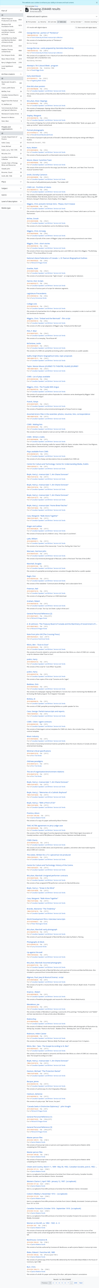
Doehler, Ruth (32, 268)
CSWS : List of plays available (38, 377)
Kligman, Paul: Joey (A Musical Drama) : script (45, 977)
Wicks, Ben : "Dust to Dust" (38, 645)
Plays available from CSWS (37, 451)
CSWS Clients (32, 840)
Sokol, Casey (11, 143)
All (2, 15)
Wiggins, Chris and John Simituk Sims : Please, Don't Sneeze (51, 204)
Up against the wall (34, 952)
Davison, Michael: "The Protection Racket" (44, 1071)
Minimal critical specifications (39, 751)
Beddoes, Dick (32, 684)
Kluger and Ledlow (34, 526)
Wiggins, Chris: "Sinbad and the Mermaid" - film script (48, 318)
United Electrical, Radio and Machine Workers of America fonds (11, 40)
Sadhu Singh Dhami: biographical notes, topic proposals (49, 356)
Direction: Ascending (91, 22)
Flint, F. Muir (32, 331)
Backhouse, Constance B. (37, 1240)
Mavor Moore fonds (11, 59)
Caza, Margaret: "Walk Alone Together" (42, 516)
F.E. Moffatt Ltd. (11, 104)
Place (4, 182)
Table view (62, 22)
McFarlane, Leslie (34, 343)
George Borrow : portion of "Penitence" (43, 33)
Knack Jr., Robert (33, 992)
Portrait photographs (35, 130)
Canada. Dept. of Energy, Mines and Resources (11, 164)
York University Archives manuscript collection (47, 37)
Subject (5, 188)
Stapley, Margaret (34, 116)
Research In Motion (11, 117)
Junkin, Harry (32, 659)
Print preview (31, 22)
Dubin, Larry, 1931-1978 (11, 150)
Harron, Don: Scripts (35, 281)
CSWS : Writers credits (36, 437)
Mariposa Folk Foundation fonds (11, 25)
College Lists (32, 304)
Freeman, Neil (32, 589)
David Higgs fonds (38, 70)
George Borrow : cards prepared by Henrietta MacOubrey (50, 48)
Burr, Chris (31, 1267)
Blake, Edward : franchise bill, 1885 (41, 1252)
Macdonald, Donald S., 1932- (11, 83)
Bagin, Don (31, 576)
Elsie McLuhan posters (36, 86)
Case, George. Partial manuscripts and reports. (46, 711)
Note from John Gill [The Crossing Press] (43, 634)
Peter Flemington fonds (39, 924)
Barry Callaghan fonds (11, 62)
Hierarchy (42, 22)
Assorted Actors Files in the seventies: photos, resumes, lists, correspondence (58, 414)
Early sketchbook (34, 76)
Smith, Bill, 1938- (11, 176)
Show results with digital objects (86, 27)
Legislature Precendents (36, 293)
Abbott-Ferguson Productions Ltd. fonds (11, 20)
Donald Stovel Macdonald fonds (42, 135)
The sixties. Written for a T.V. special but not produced (49, 855)
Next (80, 1283)
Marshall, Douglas (34, 564)
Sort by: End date (76, 22)
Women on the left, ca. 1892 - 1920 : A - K (43, 1223)
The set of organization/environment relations (45, 772)
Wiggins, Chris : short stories (38, 243)
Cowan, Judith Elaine (11, 88)
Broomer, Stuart (11, 172)
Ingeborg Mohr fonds (39, 81)
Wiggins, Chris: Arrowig (36, 231)
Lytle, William (32, 539)
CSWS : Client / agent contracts (39, 722)
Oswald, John (11, 169)
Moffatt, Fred (11, 91)
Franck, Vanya (32, 402)
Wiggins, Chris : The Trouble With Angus (43, 387)
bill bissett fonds (11, 46)
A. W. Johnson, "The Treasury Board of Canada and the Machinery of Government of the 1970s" (62, 624)
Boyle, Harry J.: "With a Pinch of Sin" (41, 803)
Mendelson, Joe (33, 1004)
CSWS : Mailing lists (34, 424)
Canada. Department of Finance (11, 138)
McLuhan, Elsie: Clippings (37, 101)
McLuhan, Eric (11, 153)
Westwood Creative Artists (11, 114)
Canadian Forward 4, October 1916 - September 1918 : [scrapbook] (54, 1208)
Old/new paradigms (35, 761)
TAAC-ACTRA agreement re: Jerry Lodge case (45, 826)
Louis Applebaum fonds (11, 67)
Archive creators (8, 74)
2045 (75, 1283)
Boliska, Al (31, 699)
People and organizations (7, 128)
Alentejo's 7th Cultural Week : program (42, 66)
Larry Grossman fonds (39, 298)
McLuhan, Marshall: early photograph (42, 929)
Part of (4, 10)
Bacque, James (33, 1081)
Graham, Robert (33, 601)
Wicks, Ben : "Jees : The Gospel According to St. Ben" (48, 1046)
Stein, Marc (11, 121)
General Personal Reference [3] (39, 1127)
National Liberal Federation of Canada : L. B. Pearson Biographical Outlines (57, 258)
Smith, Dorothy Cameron (37, 175)
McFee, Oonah (33, 219)
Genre (4, 195)
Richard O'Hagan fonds (39, 263)
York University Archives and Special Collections (11, 109)
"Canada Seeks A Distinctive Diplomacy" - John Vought (49, 1106)
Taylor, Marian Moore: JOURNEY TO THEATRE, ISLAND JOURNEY (52, 366)
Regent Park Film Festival (11, 101)
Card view (52, 22)
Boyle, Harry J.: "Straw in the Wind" (41, 888)
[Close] (97, 2)
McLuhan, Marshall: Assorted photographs (44, 963)
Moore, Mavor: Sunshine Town (39, 160)
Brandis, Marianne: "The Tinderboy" (41, 909)
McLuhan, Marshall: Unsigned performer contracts (47, 876)
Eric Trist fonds (37, 756)
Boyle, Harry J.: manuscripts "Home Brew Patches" (47, 505)
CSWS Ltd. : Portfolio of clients (39, 187)
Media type (6, 208)
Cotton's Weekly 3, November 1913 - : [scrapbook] (47, 1194)
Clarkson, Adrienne (34, 1094)
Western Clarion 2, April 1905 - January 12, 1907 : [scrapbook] (51, 1181)
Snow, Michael (11, 146)
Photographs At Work (35, 942)
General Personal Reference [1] (39, 1117)
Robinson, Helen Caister (36, 1034)
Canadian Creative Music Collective (11, 158)
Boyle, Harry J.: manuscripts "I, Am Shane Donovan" (48, 474)
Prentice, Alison (33, 813)
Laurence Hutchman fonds (40, 639)
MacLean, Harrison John (36, 551)
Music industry (33, 736)
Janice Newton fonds (38, 818)
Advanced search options (37, 16)
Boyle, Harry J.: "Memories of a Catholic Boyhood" (47, 792)
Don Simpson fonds (11, 55)
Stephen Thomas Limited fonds (11, 51)
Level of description (9, 201)
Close (36, 6)
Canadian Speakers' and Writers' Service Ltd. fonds (11, 32)
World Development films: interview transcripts (46, 919)
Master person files (35, 1137)
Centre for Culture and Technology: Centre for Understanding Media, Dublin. (58, 464)
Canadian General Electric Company (11, 96)
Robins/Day (31, 1019)
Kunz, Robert (32, 148)
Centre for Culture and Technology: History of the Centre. (50, 865)
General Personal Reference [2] (39, 614)
